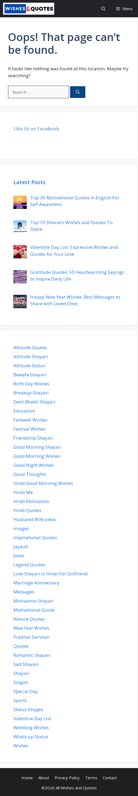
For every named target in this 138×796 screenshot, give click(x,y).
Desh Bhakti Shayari (34, 402)
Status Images (28, 709)
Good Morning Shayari (37, 447)
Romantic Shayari (32, 655)
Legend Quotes (29, 565)
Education (24, 411)
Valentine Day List (32, 718)
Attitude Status (29, 365)
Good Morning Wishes (36, 456)
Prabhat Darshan (31, 637)
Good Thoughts (29, 474)
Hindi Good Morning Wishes (43, 483)
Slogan (20, 682)
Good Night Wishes (33, 465)
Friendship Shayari (33, 438)
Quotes (21, 646)
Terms (91, 777)
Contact (110, 777)
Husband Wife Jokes (34, 519)
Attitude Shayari (30, 356)
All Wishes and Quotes (76, 787)
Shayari (21, 673)
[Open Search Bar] (103, 8)
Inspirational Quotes (35, 537)
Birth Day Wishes (31, 384)
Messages (23, 592)
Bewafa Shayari (29, 375)
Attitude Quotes (30, 347)
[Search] (77, 92)
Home (27, 777)
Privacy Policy (67, 777)
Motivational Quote (34, 610)
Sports (20, 700)
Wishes (20, 746)
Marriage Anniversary (36, 583)
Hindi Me (23, 492)
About (43, 777)
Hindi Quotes (27, 510)
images (21, 528)
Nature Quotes (29, 619)
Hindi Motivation (31, 501)
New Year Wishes (31, 628)
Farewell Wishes (30, 420)
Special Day (25, 691)
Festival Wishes (29, 429)
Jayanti (20, 546)
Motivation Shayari (33, 601)
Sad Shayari (26, 664)
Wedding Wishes (31, 727)
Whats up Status (30, 736)
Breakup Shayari (31, 393)
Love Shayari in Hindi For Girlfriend (50, 574)
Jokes (18, 555)
